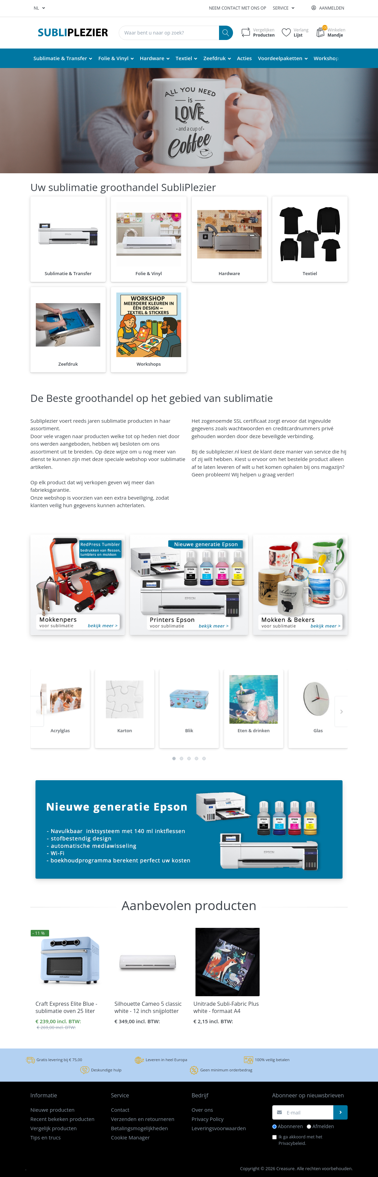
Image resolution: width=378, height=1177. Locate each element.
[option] (60, 730)
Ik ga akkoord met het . (300, 1140)
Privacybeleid (292, 1143)
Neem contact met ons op (237, 8)
